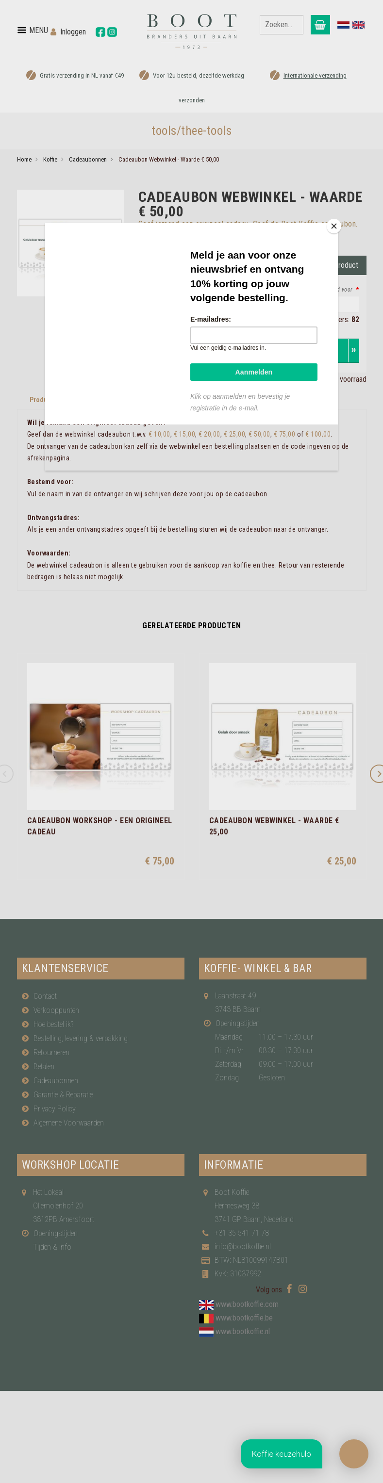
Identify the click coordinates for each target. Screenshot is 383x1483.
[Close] (335, 225)
